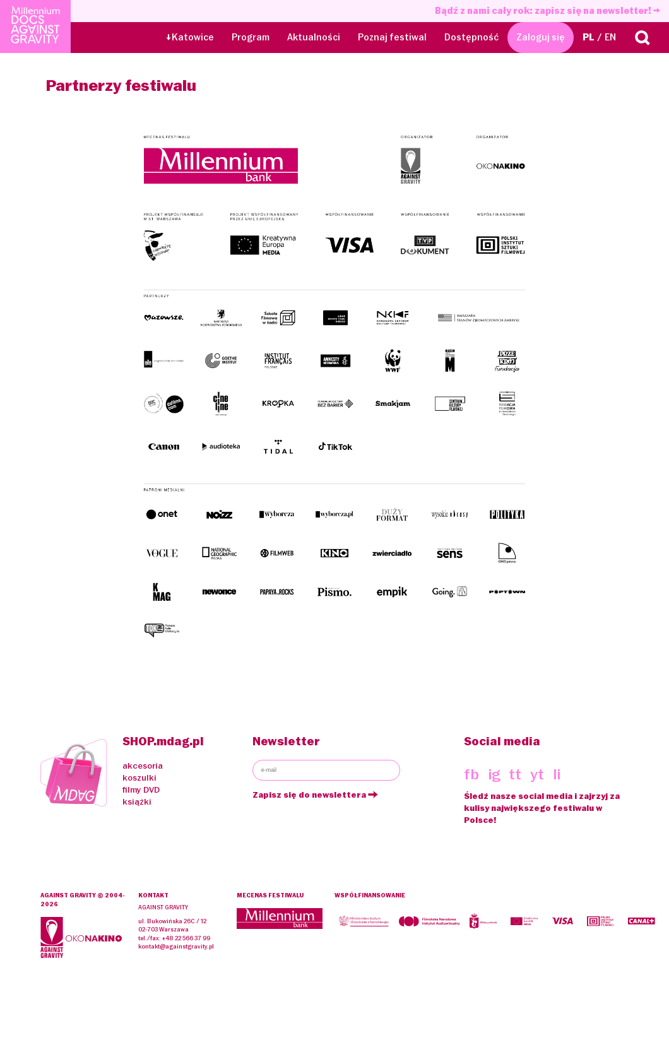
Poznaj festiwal (392, 37)
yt (537, 774)
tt (515, 774)
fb (471, 774)
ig (494, 774)
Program (250, 37)
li (556, 774)
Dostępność (471, 37)
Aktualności (313, 37)
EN (610, 37)
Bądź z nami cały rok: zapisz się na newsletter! (547, 10)
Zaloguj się (540, 37)
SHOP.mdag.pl (163, 741)
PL (589, 37)
